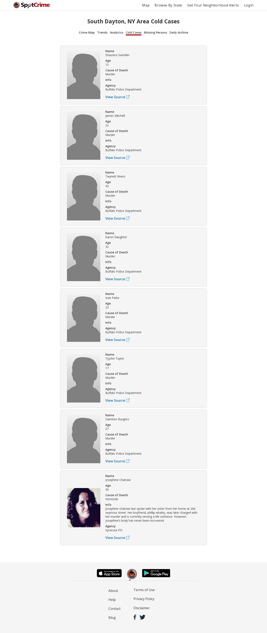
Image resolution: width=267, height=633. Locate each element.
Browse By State (168, 5)
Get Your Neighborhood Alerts (213, 5)
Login (249, 5)
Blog (112, 617)
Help (112, 599)
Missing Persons (155, 32)
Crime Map (87, 32)
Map (146, 5)
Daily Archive (179, 32)
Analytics (116, 32)
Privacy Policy (144, 599)
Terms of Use (144, 590)
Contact (114, 608)
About (113, 590)
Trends (102, 32)
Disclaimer (142, 608)
